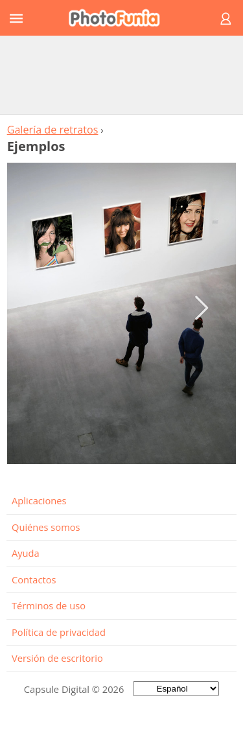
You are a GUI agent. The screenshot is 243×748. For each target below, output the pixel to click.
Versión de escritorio (57, 657)
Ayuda (26, 552)
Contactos (34, 579)
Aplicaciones (39, 500)
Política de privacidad (59, 631)
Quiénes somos (46, 526)
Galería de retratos (52, 130)
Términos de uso (49, 605)
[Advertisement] (122, 74)
